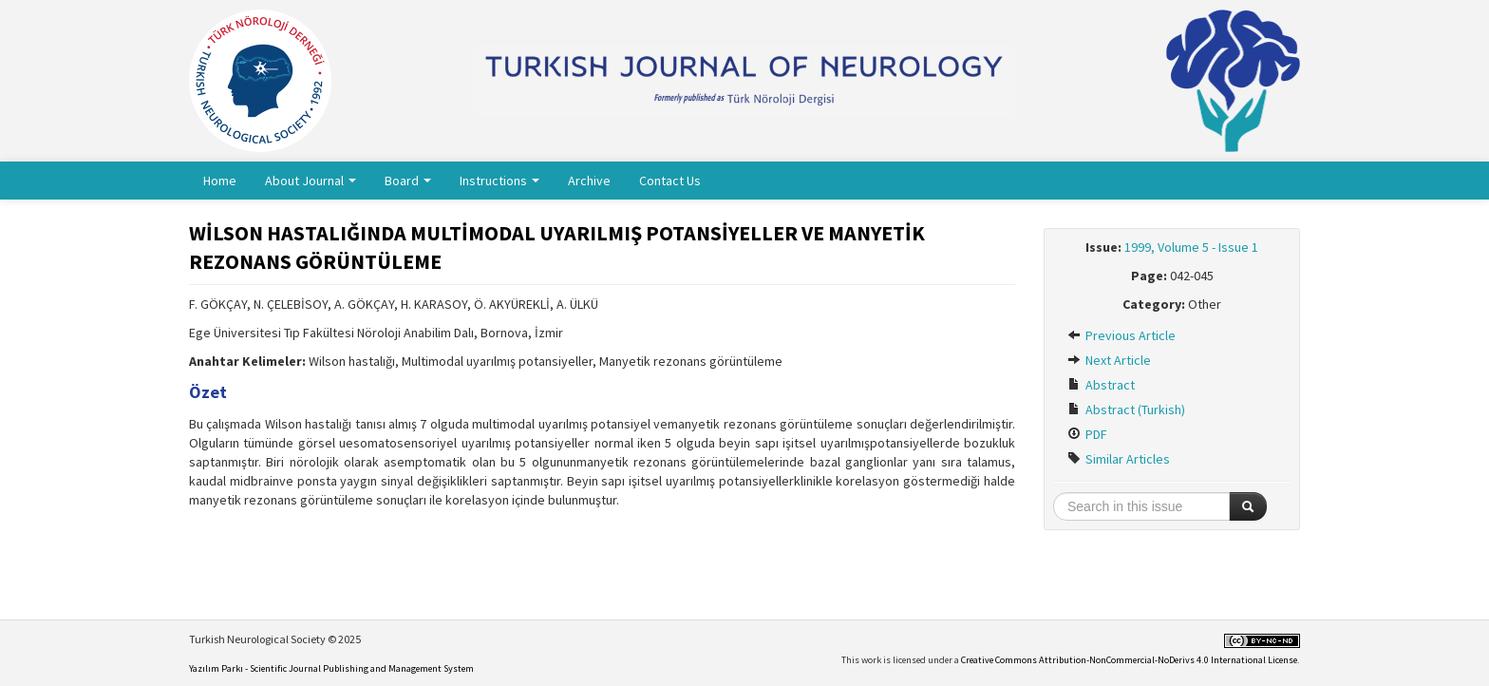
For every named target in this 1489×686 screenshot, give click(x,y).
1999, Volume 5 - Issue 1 (1191, 247)
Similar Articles (1118, 458)
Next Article (1109, 360)
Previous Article (1121, 335)
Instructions (499, 180)
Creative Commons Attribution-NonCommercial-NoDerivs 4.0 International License (1129, 660)
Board (408, 180)
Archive (589, 180)
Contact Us (670, 180)
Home (219, 180)
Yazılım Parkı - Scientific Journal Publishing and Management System (331, 668)
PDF (1087, 434)
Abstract (1101, 384)
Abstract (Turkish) (1126, 409)
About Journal (310, 180)
